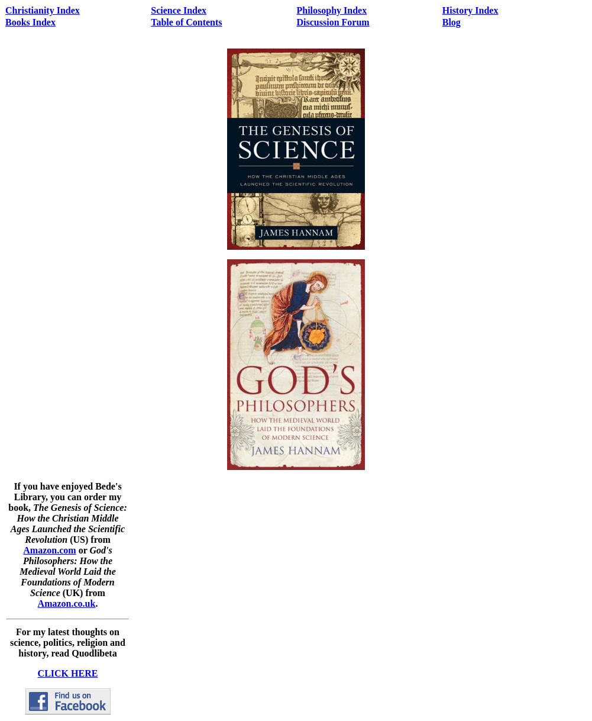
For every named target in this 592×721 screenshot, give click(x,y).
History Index (470, 10)
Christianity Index (42, 10)
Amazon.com (49, 550)
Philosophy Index (332, 10)
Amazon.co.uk (67, 603)
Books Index (30, 22)
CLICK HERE (68, 673)
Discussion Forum (333, 22)
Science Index (178, 10)
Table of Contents (186, 22)
